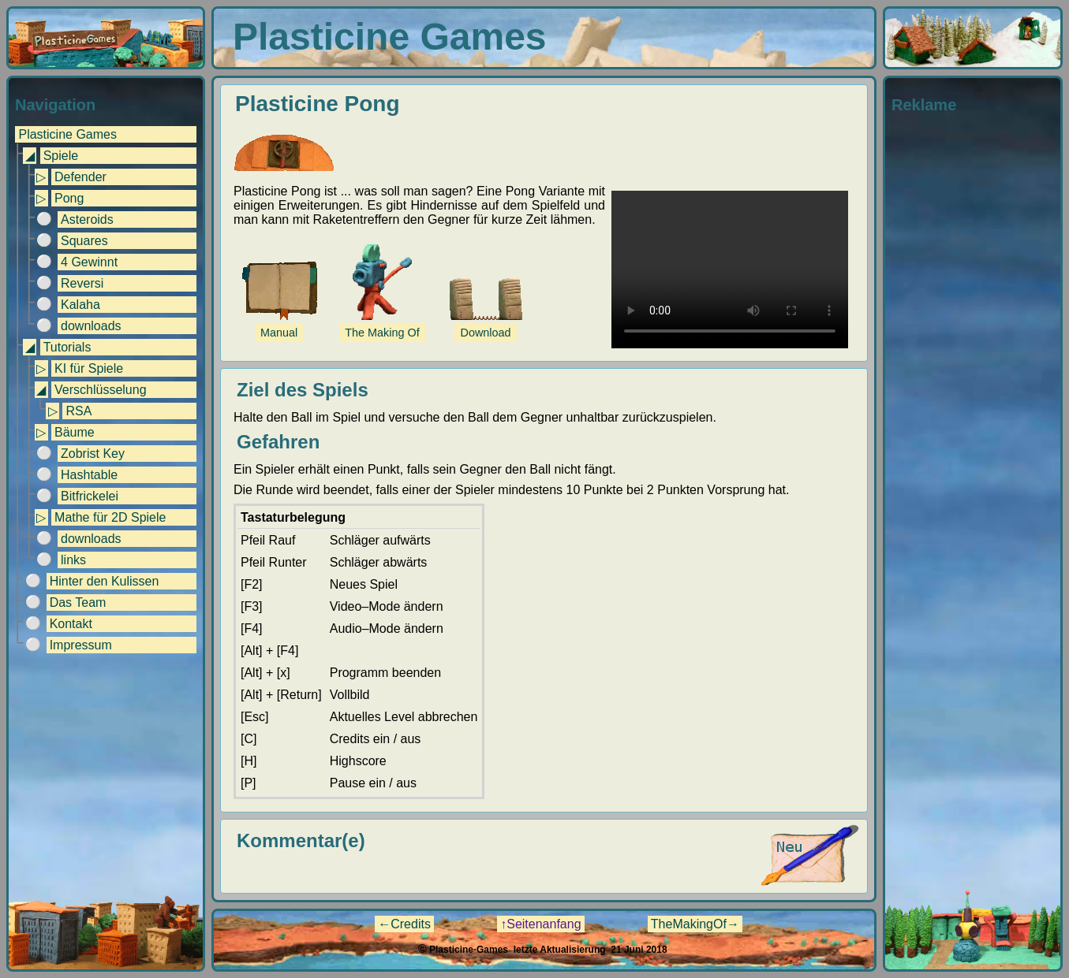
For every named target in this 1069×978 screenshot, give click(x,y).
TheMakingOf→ (695, 924)
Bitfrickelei (89, 496)
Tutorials (67, 347)
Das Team (78, 602)
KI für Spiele (88, 368)
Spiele (60, 155)
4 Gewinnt (89, 262)
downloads (91, 326)
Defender (80, 177)
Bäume (74, 432)
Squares (84, 240)
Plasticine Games (67, 134)
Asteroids (87, 219)
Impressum (81, 645)
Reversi (82, 283)
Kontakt (71, 623)
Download (486, 332)
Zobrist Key (93, 453)
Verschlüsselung (100, 389)
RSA (78, 411)
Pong (69, 198)
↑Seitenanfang (540, 924)
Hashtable (89, 475)
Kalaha (80, 304)
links (73, 560)
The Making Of (382, 332)
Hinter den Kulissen (104, 581)
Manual (278, 332)
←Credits (404, 924)
